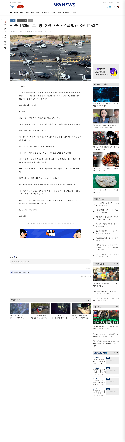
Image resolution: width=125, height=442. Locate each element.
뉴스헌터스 (29, 402)
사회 (32, 12)
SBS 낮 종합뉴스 (46, 417)
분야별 (11, 396)
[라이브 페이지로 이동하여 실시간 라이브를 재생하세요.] (20, 6)
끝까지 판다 (61, 417)
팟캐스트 (107, 402)
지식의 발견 (96, 368)
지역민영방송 (98, 430)
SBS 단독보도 (61, 402)
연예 (59, 12)
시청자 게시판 (93, 413)
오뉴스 (27, 411)
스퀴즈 (107, 406)
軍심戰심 (44, 399)
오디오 (43, 406)
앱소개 (91, 409)
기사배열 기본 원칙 (84, 441)
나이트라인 (29, 413)
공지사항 (91, 419)
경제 (27, 12)
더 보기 (87, 299)
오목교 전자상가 (77, 417)
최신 (11, 399)
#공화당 (108, 7)
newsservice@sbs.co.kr (66, 439)
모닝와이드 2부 (30, 406)
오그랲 (95, 378)
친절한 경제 (61, 404)
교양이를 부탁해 (77, 404)
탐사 (59, 419)
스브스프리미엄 (109, 396)
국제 (37, 12)
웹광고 (34, 430)
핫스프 (95, 389)
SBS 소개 (13, 430)
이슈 (11, 420)
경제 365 (60, 406)
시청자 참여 (24, 430)
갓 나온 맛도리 (77, 415)
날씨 (90, 399)
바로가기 (91, 396)
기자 (90, 406)
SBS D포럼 (109, 417)
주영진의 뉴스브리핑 (31, 409)
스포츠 (53, 12)
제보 (90, 402)
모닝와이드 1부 (30, 404)
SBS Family (85, 430)
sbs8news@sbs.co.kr (67, 436)
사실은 (59, 399)
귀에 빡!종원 (76, 402)
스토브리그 (76, 406)
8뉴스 (16, 12)
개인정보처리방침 (44, 430)
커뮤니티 (107, 404)
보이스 (43, 412)
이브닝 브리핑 (45, 402)
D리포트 (60, 409)
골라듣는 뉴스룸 (46, 410)
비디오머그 (76, 396)
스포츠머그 (76, 399)
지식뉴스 (107, 399)
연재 (59, 396)
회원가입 (111, 2)
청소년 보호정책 (95, 441)
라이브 (91, 404)
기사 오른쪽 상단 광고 (105, 47)
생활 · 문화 (13, 411)
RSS (90, 411)
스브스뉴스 (76, 411)
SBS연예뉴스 (109, 411)
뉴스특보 (28, 418)
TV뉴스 (74, 12)
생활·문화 (45, 12)
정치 (21, 12)
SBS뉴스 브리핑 (46, 415)
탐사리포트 (61, 413)
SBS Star (108, 414)
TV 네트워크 (22, 20)
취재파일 (66, 12)
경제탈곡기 (96, 357)
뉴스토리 (28, 415)
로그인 (104, 2)
